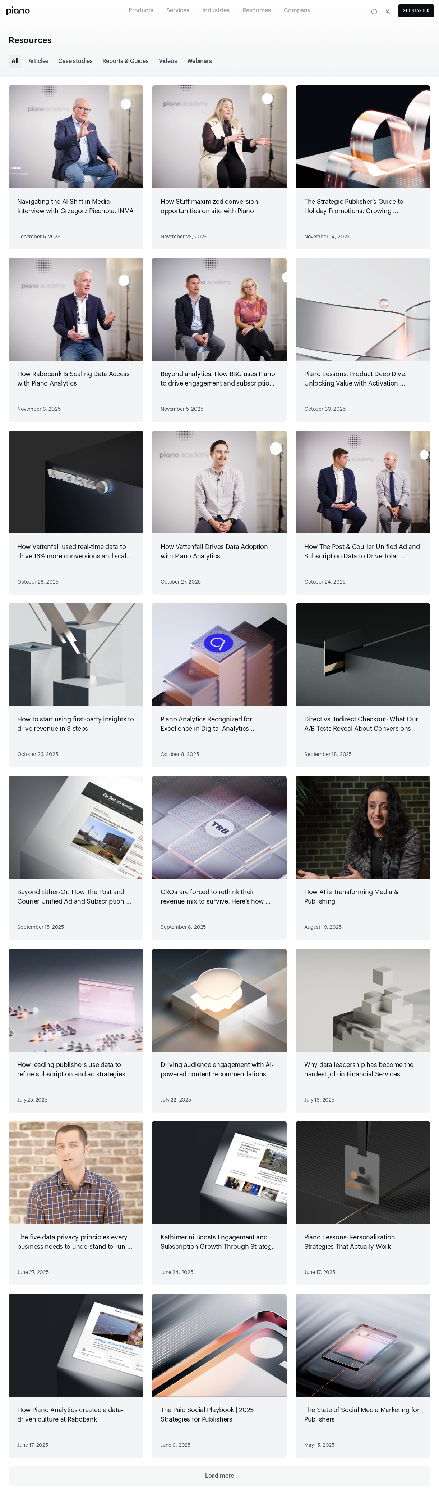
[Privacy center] (360, 11)
